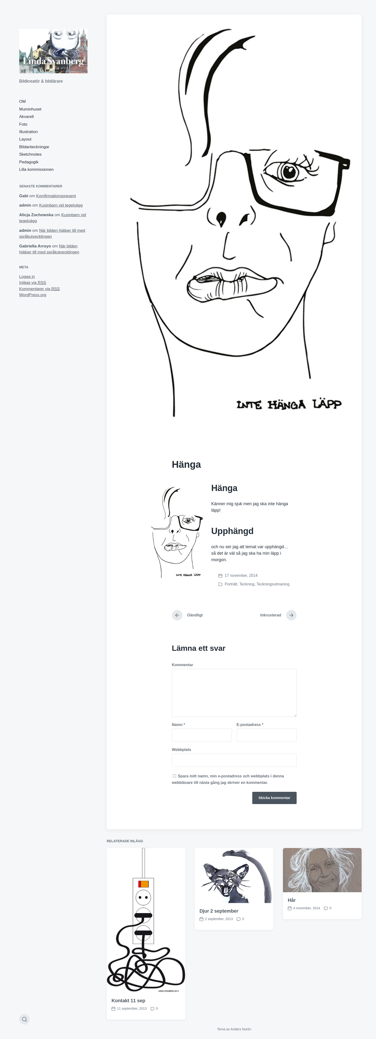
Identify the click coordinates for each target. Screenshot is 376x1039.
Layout (25, 139)
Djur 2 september (219, 998)
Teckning (246, 584)
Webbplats (181, 750)
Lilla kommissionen (36, 169)
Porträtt (231, 584)
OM (22, 101)
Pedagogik (28, 162)
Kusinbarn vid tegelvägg (60, 205)
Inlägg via (32, 282)
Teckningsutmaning (273, 584)
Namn (178, 725)
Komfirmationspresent (56, 196)
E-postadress (250, 725)
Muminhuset (30, 109)
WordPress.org (32, 295)
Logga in (27, 276)
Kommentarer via (39, 289)
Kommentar (182, 665)
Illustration (28, 131)
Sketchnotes (30, 154)
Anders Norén (240, 1029)
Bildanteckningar (34, 147)
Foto (23, 124)
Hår (292, 987)
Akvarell (26, 116)
